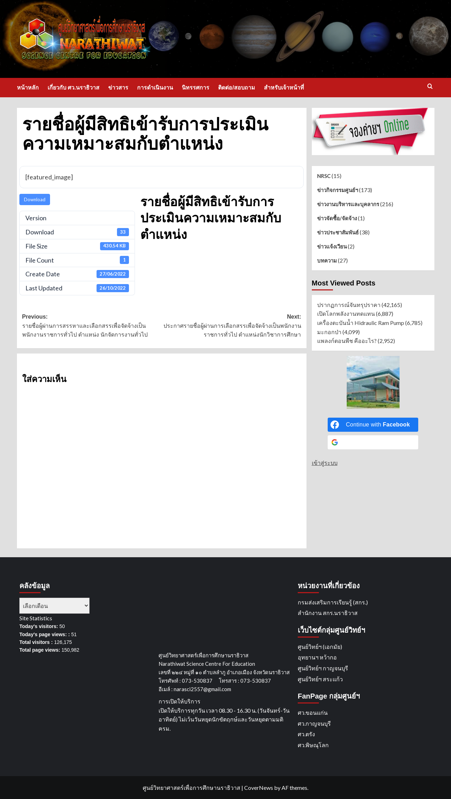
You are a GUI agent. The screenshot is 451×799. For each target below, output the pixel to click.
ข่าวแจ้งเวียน (332, 246)
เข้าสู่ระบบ (325, 462)
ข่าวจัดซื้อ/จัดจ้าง (337, 218)
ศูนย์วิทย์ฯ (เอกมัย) (320, 646)
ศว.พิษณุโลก (313, 745)
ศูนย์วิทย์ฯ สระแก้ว (320, 679)
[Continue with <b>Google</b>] (373, 442)
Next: (231, 326)
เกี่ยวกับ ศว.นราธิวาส (74, 88)
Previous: (92, 326)
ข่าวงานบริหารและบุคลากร (348, 204)
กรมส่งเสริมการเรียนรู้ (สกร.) (333, 602)
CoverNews (258, 787)
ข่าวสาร (118, 88)
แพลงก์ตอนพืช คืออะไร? (347, 340)
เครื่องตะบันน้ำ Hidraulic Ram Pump (360, 322)
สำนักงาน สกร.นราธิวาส (328, 612)
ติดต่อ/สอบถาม (236, 88)
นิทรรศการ (195, 88)
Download (34, 199)
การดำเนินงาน (155, 88)
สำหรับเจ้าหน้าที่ (284, 88)
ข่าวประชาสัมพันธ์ (338, 232)
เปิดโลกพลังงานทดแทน (346, 313)
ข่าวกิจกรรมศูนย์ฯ (337, 190)
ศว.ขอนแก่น (313, 712)
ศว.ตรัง (306, 734)
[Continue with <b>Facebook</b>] (373, 425)
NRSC (323, 176)
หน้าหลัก (28, 88)
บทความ (327, 260)
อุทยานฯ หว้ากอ (317, 657)
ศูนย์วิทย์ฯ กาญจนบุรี (323, 668)
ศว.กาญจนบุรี (314, 723)
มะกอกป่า (329, 331)
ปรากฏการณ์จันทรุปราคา (349, 304)
